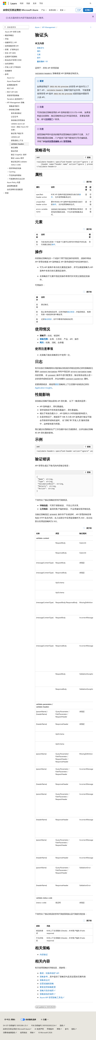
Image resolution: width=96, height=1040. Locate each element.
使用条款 (23, 1032)
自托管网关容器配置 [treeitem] (15, 189)
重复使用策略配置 (48, 987)
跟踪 (57, 384)
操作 (38, 57)
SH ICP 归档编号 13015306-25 (14, 1025)
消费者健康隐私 (9, 1032)
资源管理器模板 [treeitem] (13, 95)
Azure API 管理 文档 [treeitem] (12, 32)
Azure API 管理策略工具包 (51, 997)
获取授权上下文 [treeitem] (17, 140)
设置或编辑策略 (47, 983)
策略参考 (44, 976)
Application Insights (43, 387)
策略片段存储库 (47, 990)
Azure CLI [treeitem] (10, 78)
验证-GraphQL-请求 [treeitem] (18, 154)
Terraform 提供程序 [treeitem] (14, 99)
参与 (66, 1029)
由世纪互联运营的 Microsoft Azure (16, 1029)
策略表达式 (45, 980)
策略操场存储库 (47, 994)
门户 (79, 10)
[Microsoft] (4, 3)
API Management (48, 27)
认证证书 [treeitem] (14, 116)
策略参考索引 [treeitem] (14, 106)
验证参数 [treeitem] (14, 147)
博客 (58, 1029)
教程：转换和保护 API (49, 973)
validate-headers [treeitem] (17, 144)
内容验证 (44, 954)
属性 (38, 51)
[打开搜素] (90, 3)
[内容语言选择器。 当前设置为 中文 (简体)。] (10, 1020)
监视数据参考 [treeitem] (12, 85)
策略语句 (40, 48)
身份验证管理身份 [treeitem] (18, 120)
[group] (64, 164)
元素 (38, 54)
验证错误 (70, 312)
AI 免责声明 (39, 1029)
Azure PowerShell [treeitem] (13, 81)
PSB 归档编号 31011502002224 (43, 1025)
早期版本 (50, 1029)
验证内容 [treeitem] (14, 151)
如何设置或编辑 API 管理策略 (58, 141)
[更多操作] (91, 27)
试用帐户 (88, 10)
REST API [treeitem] (10, 88)
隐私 (61, 1025)
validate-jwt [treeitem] (15, 137)
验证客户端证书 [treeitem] (17, 133)
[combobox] (16, 27)
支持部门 (49, 119)
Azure (37, 27)
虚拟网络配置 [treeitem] (12, 186)
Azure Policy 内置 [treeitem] (13, 182)
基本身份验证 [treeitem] (16, 113)
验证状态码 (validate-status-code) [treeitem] (19, 163)
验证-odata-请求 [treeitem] (17, 158)
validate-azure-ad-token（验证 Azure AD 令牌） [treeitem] (19, 126)
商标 (32, 1032)
